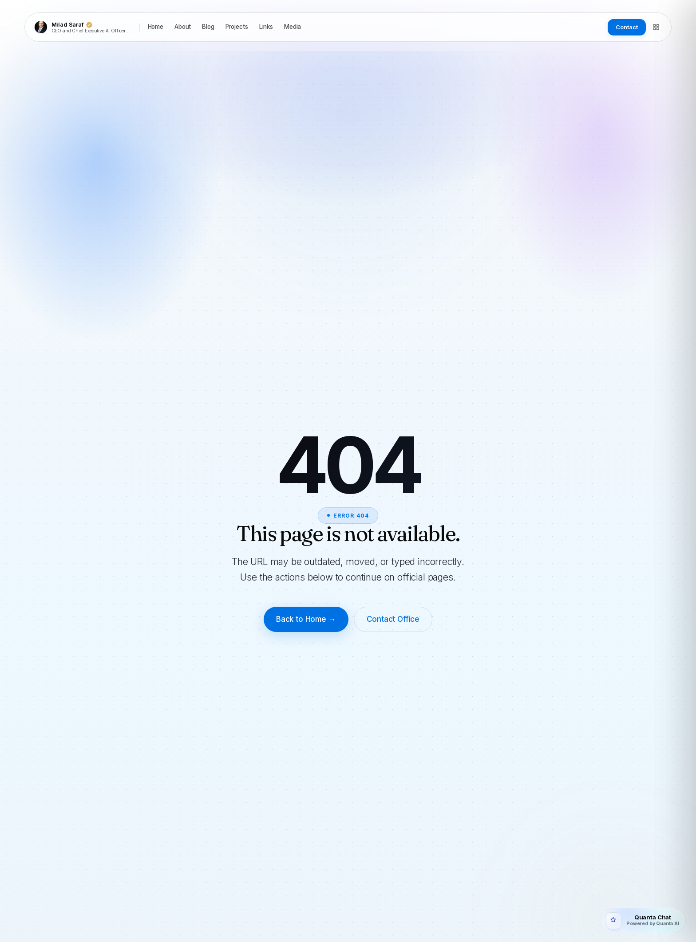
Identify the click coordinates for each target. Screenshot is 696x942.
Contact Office (393, 619)
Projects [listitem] (236, 26)
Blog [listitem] (208, 26)
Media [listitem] (292, 26)
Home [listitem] (155, 26)
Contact (626, 27)
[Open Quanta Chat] (643, 920)
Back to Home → (306, 619)
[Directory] (656, 27)
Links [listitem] (266, 26)
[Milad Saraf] (84, 27)
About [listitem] (182, 26)
